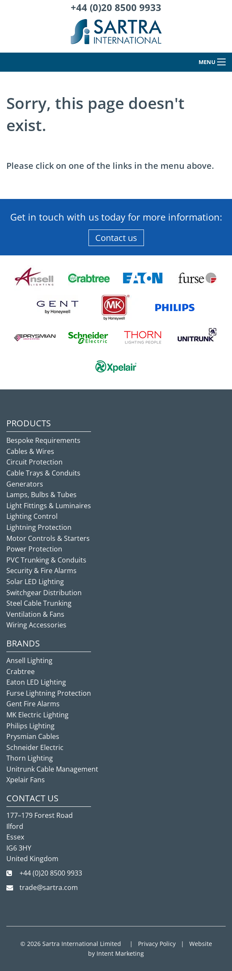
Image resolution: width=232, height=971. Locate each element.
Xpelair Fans (25, 779)
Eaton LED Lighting (36, 682)
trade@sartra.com (48, 887)
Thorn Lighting (29, 758)
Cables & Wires (30, 451)
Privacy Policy (157, 944)
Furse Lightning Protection (48, 693)
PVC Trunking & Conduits (46, 560)
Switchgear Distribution (44, 592)
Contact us (116, 237)
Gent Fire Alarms (33, 703)
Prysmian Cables (32, 736)
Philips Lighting (30, 725)
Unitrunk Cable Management (52, 769)
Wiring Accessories (36, 625)
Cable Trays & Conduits (43, 473)
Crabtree (20, 671)
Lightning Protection (39, 527)
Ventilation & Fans (35, 614)
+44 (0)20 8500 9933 (116, 7)
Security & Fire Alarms (41, 570)
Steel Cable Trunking (39, 603)
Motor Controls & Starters (48, 538)
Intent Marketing (120, 953)
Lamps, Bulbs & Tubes (41, 494)
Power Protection (34, 549)
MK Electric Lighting (37, 714)
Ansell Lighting (29, 660)
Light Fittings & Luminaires (48, 505)
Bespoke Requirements (43, 440)
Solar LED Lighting (35, 581)
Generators (24, 484)
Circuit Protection (34, 462)
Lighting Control (32, 516)
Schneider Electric (35, 747)
